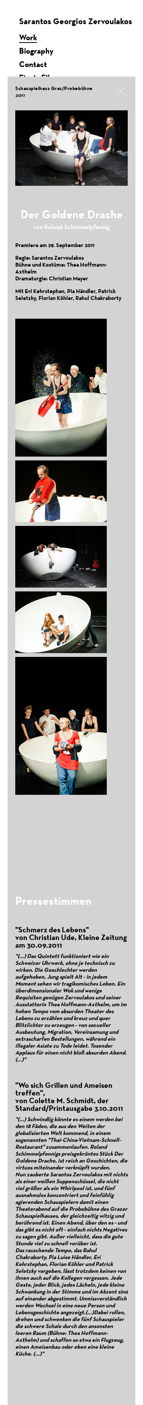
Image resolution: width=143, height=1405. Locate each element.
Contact (33, 64)
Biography (36, 51)
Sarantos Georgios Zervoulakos (75, 21)
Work (28, 37)
